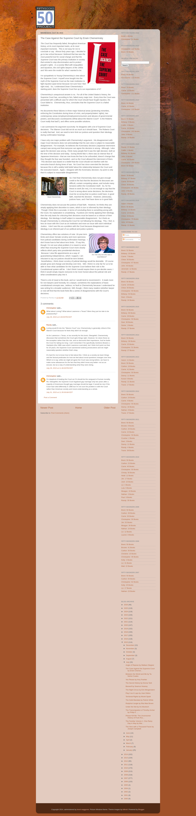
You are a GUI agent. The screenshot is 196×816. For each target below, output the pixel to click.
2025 (126, 608)
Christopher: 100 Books (130, 163)
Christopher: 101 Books (130, 131)
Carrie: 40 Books (127, 466)
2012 (126, 761)
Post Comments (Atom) (60, 413)
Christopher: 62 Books (130, 582)
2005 (126, 785)
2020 (126, 625)
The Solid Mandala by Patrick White (139, 700)
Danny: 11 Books (128, 376)
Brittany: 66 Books (128, 313)
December (130, 645)
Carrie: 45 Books (127, 160)
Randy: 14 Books (128, 138)
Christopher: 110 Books (130, 109)
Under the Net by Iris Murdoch (137, 707)
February (130, 747)
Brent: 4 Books (127, 36)
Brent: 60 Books (127, 75)
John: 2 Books (126, 191)
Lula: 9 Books (126, 488)
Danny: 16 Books (128, 407)
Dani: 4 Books (126, 297)
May (128, 736)
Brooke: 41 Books (128, 547)
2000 (126, 799)
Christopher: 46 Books (130, 557)
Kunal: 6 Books (127, 379)
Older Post (109, 407)
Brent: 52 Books (127, 250)
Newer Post (46, 407)
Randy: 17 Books (128, 272)
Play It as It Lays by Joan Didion (138, 693)
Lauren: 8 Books (127, 535)
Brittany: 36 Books (128, 341)
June (128, 733)
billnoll (125, 809)
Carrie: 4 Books (127, 401)
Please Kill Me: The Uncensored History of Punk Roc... (138, 717)
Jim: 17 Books (126, 479)
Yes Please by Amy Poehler (136, 680)
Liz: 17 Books (126, 588)
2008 (126, 775)
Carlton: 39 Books (128, 513)
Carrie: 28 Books (127, 316)
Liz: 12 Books (126, 532)
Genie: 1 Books (127, 325)
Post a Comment (50, 397)
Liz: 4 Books (126, 485)
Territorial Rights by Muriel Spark (138, 697)
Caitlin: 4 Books (127, 125)
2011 (126, 765)
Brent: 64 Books (127, 52)
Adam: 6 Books (127, 204)
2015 (126, 642)
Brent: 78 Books (127, 175)
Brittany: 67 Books (128, 178)
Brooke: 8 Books (127, 426)
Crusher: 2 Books (128, 438)
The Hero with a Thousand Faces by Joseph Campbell (140, 728)
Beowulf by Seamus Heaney (137, 686)
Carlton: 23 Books (128, 463)
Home (78, 407)
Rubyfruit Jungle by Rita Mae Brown (139, 703)
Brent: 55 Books (127, 207)
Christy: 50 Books (128, 473)
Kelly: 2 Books (126, 560)
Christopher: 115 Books (130, 78)
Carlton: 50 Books (128, 551)
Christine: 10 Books (128, 554)
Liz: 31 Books (126, 563)
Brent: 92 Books (127, 166)
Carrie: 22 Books (127, 432)
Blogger (141, 809)
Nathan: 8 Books (127, 410)
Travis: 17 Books (127, 385)
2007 (126, 778)
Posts (126, 235)
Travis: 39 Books (127, 450)
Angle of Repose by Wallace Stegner (140, 665)
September (130, 655)
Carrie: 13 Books (127, 90)
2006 (126, 781)
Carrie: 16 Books (127, 213)
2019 (126, 629)
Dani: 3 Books (126, 441)
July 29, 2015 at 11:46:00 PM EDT (59, 368)
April (128, 740)
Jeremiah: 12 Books (129, 269)
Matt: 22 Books (127, 566)
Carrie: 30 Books (127, 128)
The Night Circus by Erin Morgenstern (140, 690)
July (128, 662)
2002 (126, 792)
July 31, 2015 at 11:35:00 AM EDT (59, 392)
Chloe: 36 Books (127, 185)
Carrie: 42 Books (127, 106)
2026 (126, 605)
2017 (126, 635)
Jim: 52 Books (126, 522)
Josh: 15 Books (127, 482)
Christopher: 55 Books (130, 404)
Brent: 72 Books (127, 119)
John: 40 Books (127, 222)
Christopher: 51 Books (130, 39)
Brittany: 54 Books (128, 294)
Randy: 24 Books (128, 300)
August (129, 659)
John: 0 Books (126, 134)
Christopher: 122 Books (130, 49)
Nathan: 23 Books (128, 591)
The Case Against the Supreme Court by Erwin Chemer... (140, 670)
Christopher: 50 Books (130, 291)
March (128, 743)
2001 (126, 795)
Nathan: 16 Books (128, 529)
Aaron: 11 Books (127, 360)
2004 (126, 788)
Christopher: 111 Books (130, 94)
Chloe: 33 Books (127, 216)
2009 (126, 771)
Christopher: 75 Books (130, 219)
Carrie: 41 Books (127, 369)
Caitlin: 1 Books (127, 150)
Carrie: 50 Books (127, 182)
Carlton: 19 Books (128, 366)
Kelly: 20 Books (127, 585)
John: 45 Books (127, 266)
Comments (128, 239)
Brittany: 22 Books (128, 210)
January (129, 750)
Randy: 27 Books (128, 350)
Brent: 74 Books (127, 87)
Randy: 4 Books (127, 447)
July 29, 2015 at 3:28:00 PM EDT (59, 317)
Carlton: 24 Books (128, 398)
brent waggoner (83, 809)
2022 (126, 618)
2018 (126, 632)
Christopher (51, 308)
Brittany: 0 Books (127, 122)
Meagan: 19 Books (128, 491)
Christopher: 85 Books (130, 188)
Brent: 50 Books (127, 282)
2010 (126, 768)
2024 (126, 612)
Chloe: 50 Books (127, 260)
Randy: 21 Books (128, 225)
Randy (49, 325)
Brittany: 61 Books (128, 153)
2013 (126, 758)
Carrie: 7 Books (127, 256)
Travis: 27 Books (127, 413)
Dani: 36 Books (127, 322)
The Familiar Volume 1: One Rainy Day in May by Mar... (139, 722)
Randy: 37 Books (128, 147)
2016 (126, 639)
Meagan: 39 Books (128, 525)
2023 (126, 615)
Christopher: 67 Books (130, 263)
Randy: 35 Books (128, 500)
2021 (126, 622)
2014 (126, 754)
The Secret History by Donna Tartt (139, 683)
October (129, 652)
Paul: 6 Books (126, 497)
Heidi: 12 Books (127, 476)
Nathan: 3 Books (127, 494)
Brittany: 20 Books (128, 253)
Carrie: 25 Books (127, 344)
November (130, 649)
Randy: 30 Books (128, 194)
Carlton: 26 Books (128, 429)
